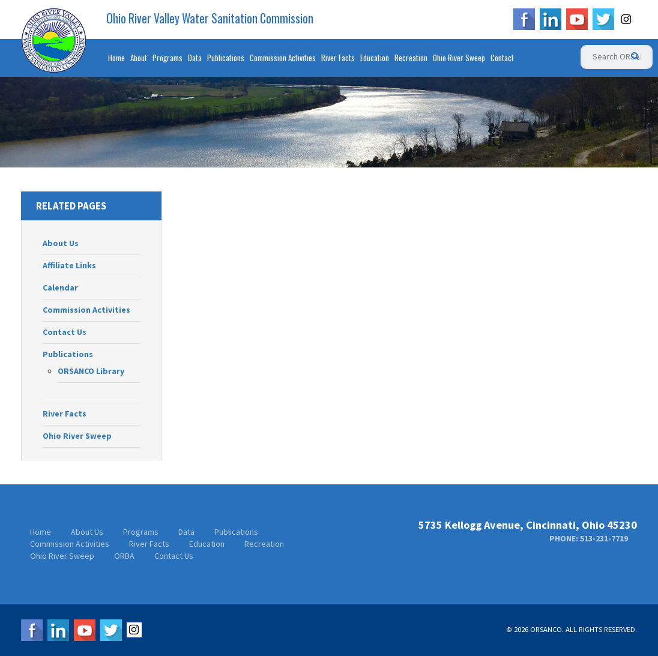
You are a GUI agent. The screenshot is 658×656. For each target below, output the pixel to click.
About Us (61, 243)
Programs (167, 58)
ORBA (124, 555)
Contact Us (64, 331)
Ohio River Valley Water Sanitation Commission (209, 18)
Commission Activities (283, 58)
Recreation (410, 58)
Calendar (60, 287)
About (138, 58)
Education (374, 58)
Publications (225, 58)
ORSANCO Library (91, 371)
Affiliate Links (69, 265)
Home (116, 58)
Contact (502, 58)
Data (195, 58)
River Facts (338, 58)
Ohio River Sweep (459, 58)
